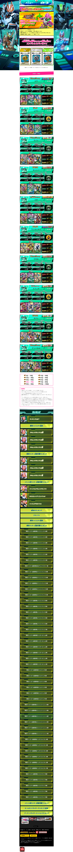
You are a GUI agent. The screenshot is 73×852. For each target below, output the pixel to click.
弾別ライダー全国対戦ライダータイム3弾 (36, 652)
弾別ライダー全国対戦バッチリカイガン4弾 (36, 751)
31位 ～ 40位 (44, 378)
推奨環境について (24, 835)
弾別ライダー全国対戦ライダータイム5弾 (36, 641)
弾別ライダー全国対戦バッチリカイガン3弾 (36, 756)
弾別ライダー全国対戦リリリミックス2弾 (36, 554)
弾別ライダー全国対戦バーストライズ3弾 (36, 618)
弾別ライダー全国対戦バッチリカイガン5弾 (36, 745)
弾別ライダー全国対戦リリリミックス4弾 (36, 543)
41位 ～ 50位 (30, 380)
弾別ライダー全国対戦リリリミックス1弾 (36, 560)
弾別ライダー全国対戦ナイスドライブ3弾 (36, 791)
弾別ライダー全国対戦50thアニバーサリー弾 (36, 566)
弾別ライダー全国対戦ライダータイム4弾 (36, 647)
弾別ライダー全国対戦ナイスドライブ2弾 (36, 797)
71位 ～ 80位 (44, 382)
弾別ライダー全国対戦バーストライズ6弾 (36, 600)
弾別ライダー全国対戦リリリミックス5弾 (36, 537)
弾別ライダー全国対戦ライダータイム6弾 (36, 635)
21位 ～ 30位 (30, 378)
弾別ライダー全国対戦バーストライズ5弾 (36, 606)
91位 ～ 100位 (44, 384)
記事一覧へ (45, 2)
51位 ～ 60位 (44, 380)
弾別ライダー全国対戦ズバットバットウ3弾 (36, 583)
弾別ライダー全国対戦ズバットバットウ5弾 (36, 572)
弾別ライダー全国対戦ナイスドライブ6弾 (36, 774)
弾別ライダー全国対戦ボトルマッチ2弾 (36, 693)
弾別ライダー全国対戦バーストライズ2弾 (36, 624)
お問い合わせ (33, 835)
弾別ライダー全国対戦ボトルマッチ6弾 (36, 670)
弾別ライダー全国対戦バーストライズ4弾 (36, 612)
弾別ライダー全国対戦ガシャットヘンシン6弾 (36, 704)
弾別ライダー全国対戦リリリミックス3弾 (36, 548)
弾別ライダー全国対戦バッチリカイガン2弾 (36, 762)
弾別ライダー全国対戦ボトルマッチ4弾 (36, 681)
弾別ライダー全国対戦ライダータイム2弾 (36, 658)
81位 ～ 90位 (30, 384)
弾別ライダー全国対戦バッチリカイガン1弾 (36, 768)
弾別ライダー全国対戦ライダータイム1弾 (36, 664)
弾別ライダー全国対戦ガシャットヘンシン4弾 (36, 716)
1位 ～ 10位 (29, 375)
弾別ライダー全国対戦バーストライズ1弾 (36, 629)
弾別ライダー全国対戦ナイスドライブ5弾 (36, 780)
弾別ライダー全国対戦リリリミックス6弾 (36, 531)
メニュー (28, 2)
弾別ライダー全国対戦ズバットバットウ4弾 (36, 577)
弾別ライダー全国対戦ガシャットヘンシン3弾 (36, 722)
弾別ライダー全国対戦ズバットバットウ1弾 (36, 595)
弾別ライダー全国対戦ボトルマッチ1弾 (36, 699)
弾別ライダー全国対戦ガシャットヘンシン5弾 (36, 710)
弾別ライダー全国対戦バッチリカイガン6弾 (36, 739)
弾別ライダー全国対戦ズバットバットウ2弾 (36, 589)
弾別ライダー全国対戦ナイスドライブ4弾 (36, 785)
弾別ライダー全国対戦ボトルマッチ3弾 (36, 687)
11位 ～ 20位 (44, 375)
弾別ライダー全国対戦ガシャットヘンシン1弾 (36, 733)
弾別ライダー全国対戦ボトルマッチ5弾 (36, 676)
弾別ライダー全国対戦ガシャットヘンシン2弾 (36, 728)
